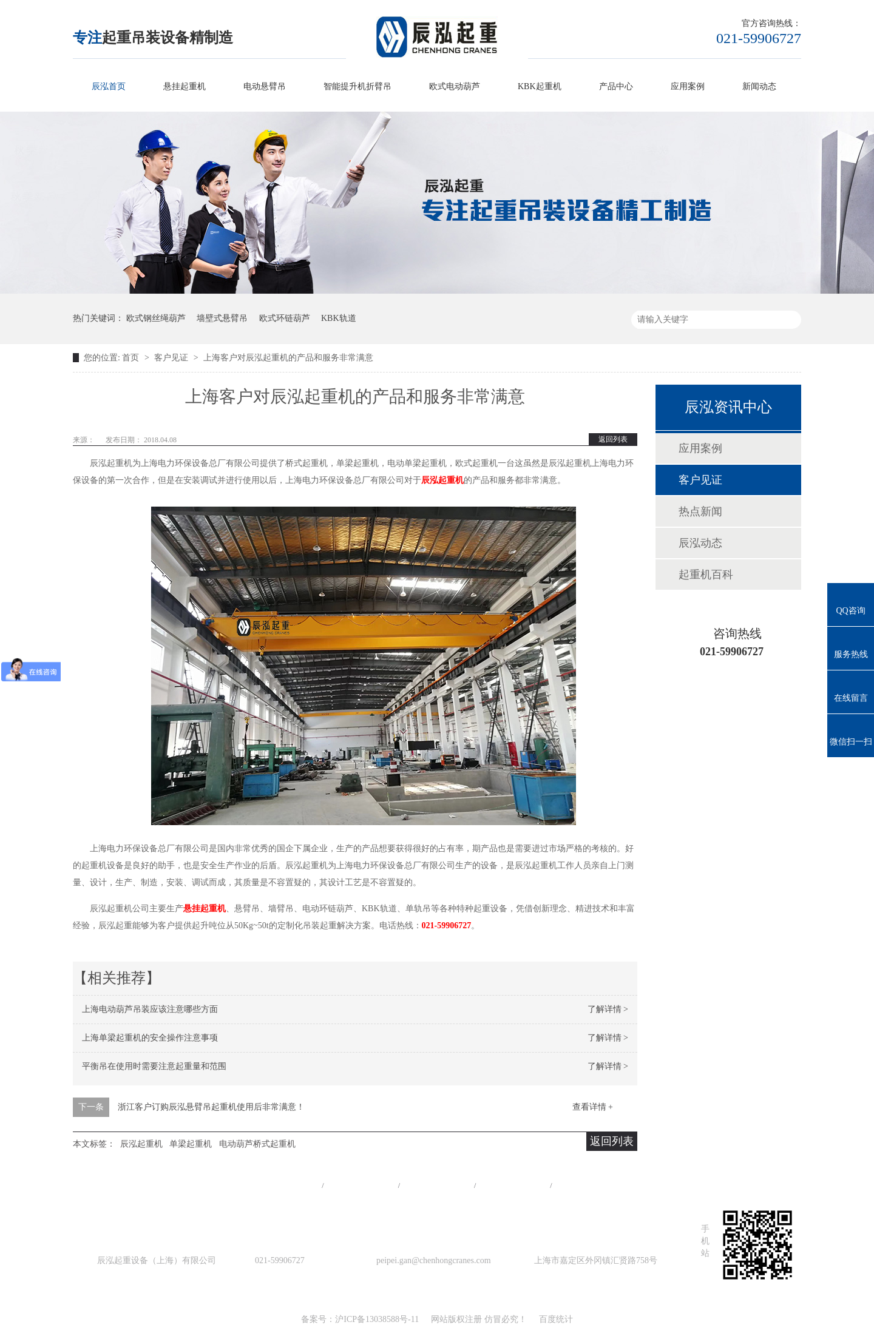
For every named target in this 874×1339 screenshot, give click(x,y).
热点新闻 (700, 511)
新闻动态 (759, 86)
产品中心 (616, 86)
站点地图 (513, 1185)
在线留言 (589, 1185)
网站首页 (285, 1185)
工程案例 (437, 1185)
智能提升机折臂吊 (357, 86)
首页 (131, 357)
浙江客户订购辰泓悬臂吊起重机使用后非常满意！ (211, 1106)
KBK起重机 (539, 86)
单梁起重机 (190, 1143)
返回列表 (613, 439)
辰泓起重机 (442, 480)
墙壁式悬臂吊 (222, 318)
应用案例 (688, 86)
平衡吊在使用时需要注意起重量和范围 (154, 1066)
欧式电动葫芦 (454, 86)
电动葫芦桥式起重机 (257, 1143)
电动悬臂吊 (264, 86)
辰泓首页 (109, 86)
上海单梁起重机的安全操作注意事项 (150, 1037)
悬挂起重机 (184, 86)
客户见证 (172, 357)
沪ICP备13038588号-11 (377, 1319)
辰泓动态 (700, 543)
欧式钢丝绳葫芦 (156, 318)
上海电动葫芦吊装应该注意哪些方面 (150, 1009)
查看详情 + (592, 1106)
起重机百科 (706, 574)
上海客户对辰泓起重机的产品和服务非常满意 (288, 357)
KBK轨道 (338, 318)
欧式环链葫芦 (284, 318)
